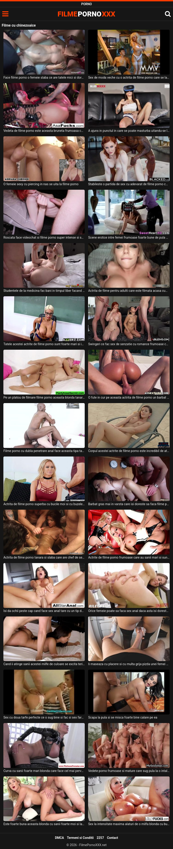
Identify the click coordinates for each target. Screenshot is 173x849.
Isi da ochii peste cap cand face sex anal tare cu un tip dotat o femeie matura (44, 611)
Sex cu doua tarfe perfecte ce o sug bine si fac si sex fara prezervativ (44, 717)
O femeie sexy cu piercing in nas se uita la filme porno (40, 184)
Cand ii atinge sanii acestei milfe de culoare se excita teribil (44, 664)
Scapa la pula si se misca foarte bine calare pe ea (122, 717)
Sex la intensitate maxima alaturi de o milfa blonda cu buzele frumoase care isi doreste (128, 824)
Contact (112, 838)
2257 (100, 838)
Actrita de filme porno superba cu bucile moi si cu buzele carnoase (44, 504)
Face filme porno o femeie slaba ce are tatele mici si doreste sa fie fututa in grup (44, 77)
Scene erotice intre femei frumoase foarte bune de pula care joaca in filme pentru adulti (128, 237)
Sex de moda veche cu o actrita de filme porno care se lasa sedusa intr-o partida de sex (128, 77)
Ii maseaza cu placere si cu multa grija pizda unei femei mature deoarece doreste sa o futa (128, 664)
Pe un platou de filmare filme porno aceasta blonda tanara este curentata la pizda (44, 397)
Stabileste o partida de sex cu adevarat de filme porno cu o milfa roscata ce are (128, 184)
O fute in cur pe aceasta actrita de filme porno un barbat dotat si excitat (128, 397)
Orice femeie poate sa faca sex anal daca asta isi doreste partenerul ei (128, 611)
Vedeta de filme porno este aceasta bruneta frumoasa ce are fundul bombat (44, 130)
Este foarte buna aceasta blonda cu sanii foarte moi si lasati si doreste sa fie (44, 824)
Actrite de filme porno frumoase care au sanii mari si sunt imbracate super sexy (128, 557)
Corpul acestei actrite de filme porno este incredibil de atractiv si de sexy (128, 451)
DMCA (59, 838)
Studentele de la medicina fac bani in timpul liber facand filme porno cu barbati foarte (44, 290)
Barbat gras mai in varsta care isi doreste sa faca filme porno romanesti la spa (128, 504)
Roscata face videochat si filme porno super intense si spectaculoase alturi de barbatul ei (44, 237)
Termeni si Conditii (80, 838)
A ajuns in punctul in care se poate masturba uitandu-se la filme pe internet (128, 130)
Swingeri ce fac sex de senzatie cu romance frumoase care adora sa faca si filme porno (128, 344)
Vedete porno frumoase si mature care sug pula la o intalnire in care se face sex (128, 771)
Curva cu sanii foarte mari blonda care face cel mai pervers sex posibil (44, 771)
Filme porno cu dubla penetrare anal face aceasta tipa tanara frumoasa (44, 451)
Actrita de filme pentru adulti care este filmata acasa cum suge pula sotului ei (128, 290)
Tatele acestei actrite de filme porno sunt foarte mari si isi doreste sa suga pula (44, 344)
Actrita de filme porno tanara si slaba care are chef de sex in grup (44, 557)
